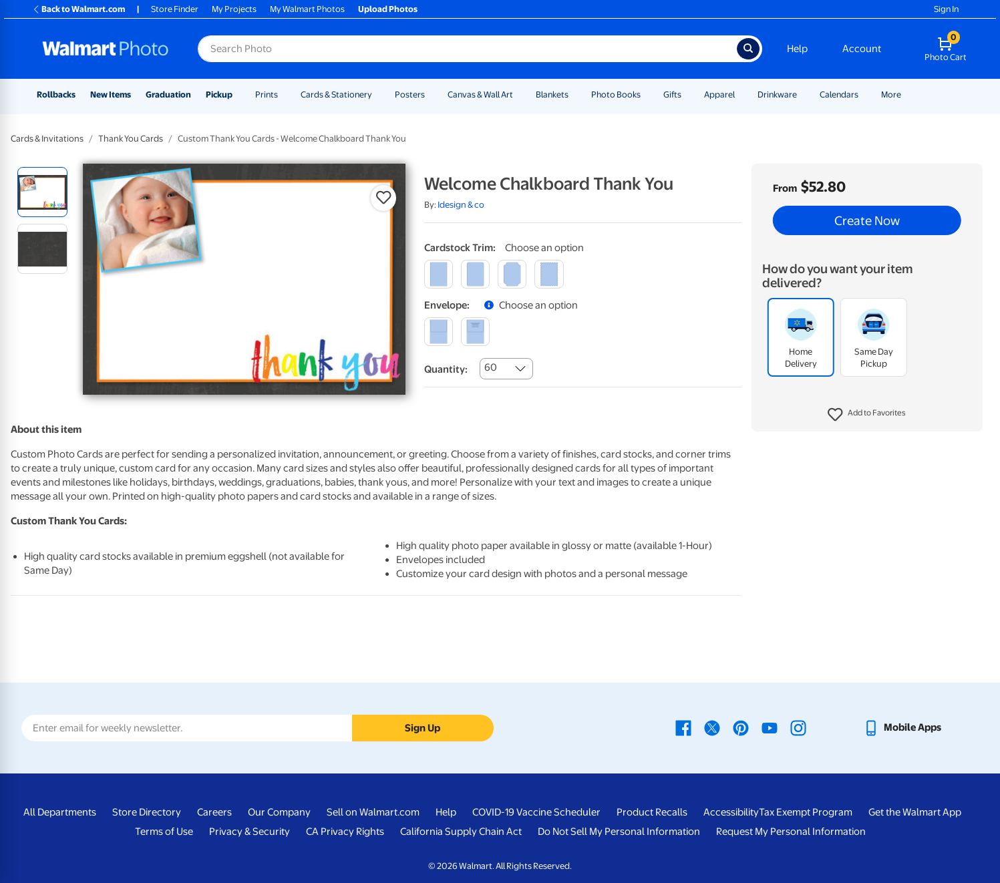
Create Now (867, 220)
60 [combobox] (490, 367)
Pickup (219, 95)
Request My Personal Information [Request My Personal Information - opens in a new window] (791, 832)
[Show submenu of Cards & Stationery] (378, 94)
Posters (410, 95)
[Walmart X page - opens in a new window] (712, 727)
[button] (867, 414)
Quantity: (446, 369)
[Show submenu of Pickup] (238, 94)
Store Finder (174, 9)
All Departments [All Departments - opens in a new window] (59, 812)
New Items (110, 95)
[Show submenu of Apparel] (741, 94)
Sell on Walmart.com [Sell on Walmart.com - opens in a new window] (373, 812)
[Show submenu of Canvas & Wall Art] (519, 94)
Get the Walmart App (914, 812)
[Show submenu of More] (907, 94)
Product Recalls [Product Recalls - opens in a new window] (652, 812)
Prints (266, 95)
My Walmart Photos (307, 9)
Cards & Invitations (47, 139)
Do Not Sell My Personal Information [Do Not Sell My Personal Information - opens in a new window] (619, 832)
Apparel (719, 95)
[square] (438, 274)
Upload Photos (388, 9)
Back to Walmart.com (78, 9)
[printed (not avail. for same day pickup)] (475, 331)
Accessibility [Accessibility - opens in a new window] (731, 812)
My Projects (234, 9)
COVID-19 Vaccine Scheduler (536, 812)
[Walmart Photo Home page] (105, 49)
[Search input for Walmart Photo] (467, 48)
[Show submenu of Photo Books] (647, 94)
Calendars (839, 95)
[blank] (438, 331)
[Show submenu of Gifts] (687, 94)
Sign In (946, 9)
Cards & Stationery (336, 95)
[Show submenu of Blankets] (574, 94)
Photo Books (616, 95)
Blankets (552, 95)
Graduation (168, 95)
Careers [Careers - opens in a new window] (214, 812)
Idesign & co (461, 205)
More (891, 95)
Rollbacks (56, 95)
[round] (475, 274)
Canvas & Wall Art (480, 95)
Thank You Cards (130, 139)
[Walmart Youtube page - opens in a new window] (770, 727)
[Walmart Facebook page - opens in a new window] (683, 727)
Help (797, 49)
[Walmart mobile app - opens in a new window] (902, 727)
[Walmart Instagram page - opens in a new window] (798, 727)
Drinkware (777, 95)
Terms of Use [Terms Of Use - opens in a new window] (164, 832)
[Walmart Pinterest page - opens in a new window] (741, 727)
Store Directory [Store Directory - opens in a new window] (146, 812)
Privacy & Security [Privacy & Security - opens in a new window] (249, 832)
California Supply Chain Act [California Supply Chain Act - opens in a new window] (461, 832)
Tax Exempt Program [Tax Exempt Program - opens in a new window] (805, 812)
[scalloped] (548, 274)
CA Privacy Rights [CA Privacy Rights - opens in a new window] (345, 832)
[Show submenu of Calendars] (864, 94)
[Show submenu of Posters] (431, 94)
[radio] (42, 192)
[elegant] (512, 274)
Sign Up (422, 728)
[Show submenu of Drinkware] (803, 94)
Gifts (672, 95)
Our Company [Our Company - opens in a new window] (279, 812)
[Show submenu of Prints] (284, 94)
